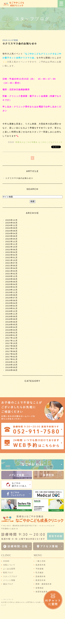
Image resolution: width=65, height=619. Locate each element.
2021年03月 (11, 271)
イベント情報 (9, 580)
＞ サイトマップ (7, 599)
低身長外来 (41, 565)
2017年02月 (11, 357)
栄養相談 (40, 588)
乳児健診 (40, 573)
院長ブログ (8, 573)
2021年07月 (11, 263)
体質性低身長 (42, 592)
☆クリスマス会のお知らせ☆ (20, 43)
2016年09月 (11, 367)
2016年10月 (11, 365)
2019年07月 (11, 298)
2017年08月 (11, 346)
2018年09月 (11, 316)
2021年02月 (11, 274)
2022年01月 (11, 257)
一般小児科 (41, 561)
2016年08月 (11, 370)
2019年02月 (11, 306)
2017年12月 (11, 338)
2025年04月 (11, 223)
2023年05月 (11, 239)
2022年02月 (11, 255)
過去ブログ (8, 584)
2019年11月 (11, 292)
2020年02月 (11, 287)
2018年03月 (11, 330)
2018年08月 (11, 319)
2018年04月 (11, 327)
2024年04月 (11, 233)
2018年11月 (11, 314)
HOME (6, 561)
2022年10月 (11, 247)
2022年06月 (11, 249)
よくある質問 (9, 569)
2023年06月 (11, 236)
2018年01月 (11, 335)
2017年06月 (11, 351)
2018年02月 (11, 332)
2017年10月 (11, 343)
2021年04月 (11, 268)
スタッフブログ (10, 576)
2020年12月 (11, 276)
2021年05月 (11, 265)
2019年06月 (11, 300)
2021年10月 (11, 260)
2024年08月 (11, 231)
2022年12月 (11, 241)
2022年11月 (11, 244)
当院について (9, 565)
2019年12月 (11, 290)
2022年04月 (11, 252)
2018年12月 (11, 311)
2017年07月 (11, 348)
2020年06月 (11, 282)
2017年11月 (11, 341)
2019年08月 (11, 295)
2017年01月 (11, 359)
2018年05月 (11, 324)
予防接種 (40, 569)
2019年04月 (11, 303)
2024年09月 (11, 228)
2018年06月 (11, 322)
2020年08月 (11, 279)
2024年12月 (11, 225)
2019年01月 (11, 308)
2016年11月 (11, 362)
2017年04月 (11, 354)
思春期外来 (41, 576)
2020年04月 (11, 284)
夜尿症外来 (41, 580)
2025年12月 (11, 220)
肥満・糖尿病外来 (44, 584)
